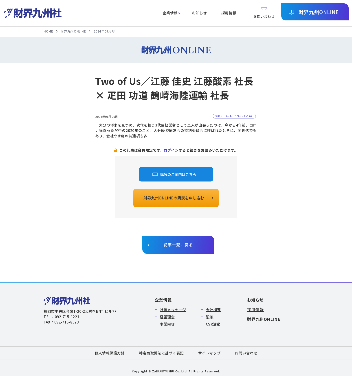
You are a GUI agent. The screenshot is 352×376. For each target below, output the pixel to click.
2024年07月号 (104, 31)
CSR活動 (213, 324)
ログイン (171, 150)
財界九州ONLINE (319, 11)
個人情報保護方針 (110, 353)
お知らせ (199, 12)
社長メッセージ (173, 309)
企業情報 (170, 12)
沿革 (209, 316)
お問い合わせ (246, 353)
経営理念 (167, 316)
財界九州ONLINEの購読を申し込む (173, 198)
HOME (48, 31)
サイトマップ (209, 353)
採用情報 (228, 12)
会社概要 (213, 309)
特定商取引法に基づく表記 (161, 353)
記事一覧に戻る (178, 244)
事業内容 (167, 324)
